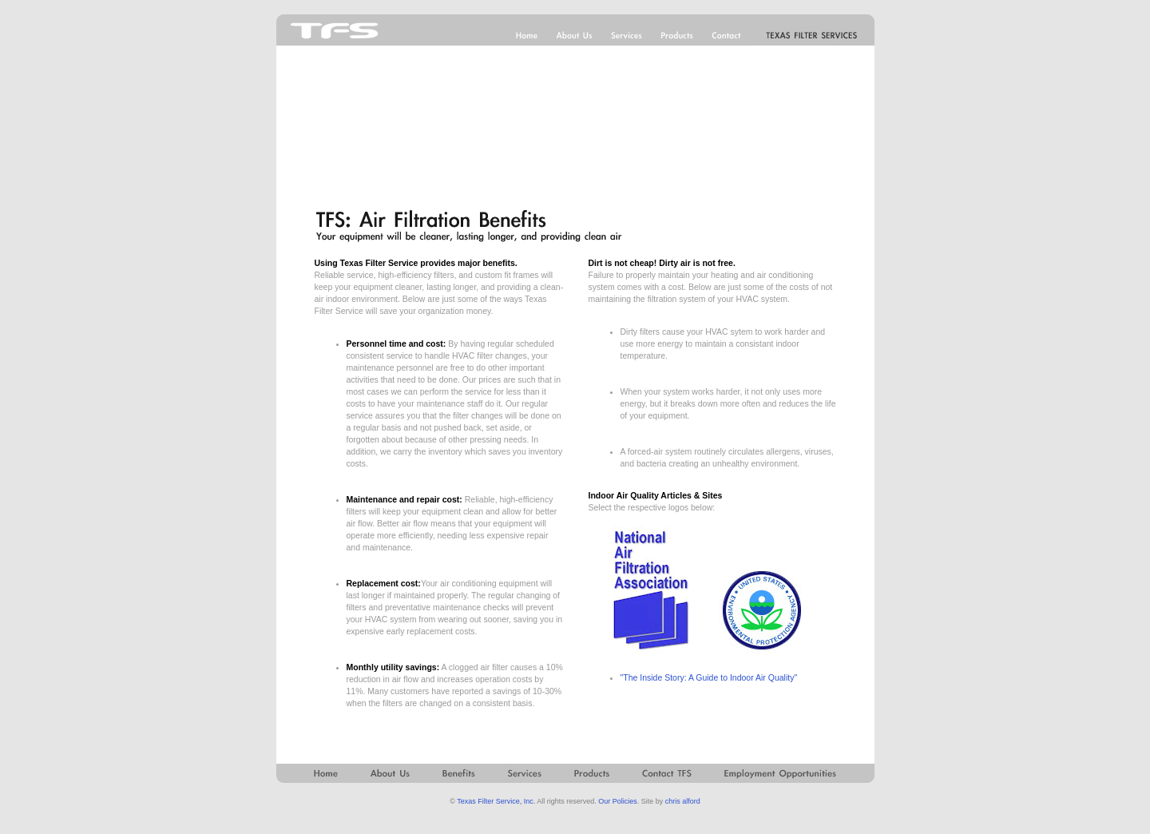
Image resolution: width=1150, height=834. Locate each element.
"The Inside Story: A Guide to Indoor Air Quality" (709, 677)
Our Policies (617, 801)
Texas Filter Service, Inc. (496, 801)
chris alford (682, 801)
